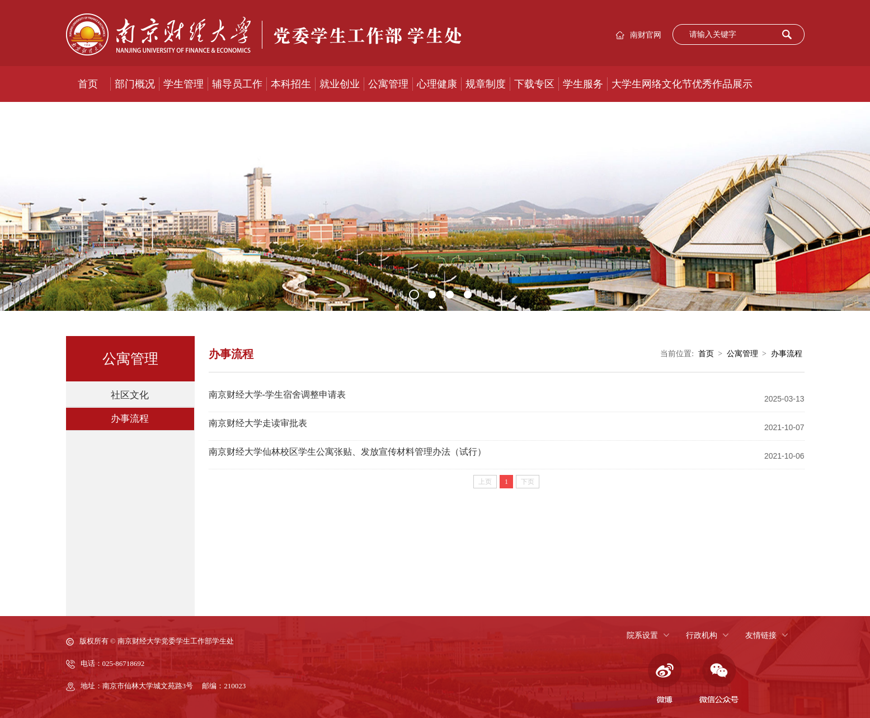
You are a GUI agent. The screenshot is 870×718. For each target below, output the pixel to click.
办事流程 (130, 418)
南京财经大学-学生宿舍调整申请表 (277, 394)
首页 (88, 84)
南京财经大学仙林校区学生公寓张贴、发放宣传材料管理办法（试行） (347, 451)
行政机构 (701, 635)
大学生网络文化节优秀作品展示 (682, 84)
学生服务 (583, 84)
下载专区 (534, 84)
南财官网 (645, 35)
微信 (719, 679)
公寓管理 (388, 84)
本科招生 (291, 84)
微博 (663, 679)
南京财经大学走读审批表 (258, 423)
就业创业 (339, 84)
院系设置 (642, 635)
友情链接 (761, 635)
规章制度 (485, 84)
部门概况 (135, 84)
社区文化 (130, 395)
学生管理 (183, 84)
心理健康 (437, 84)
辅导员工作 (237, 84)
